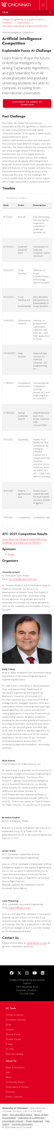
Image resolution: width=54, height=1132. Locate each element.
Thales (11, 554)
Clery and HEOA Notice (21, 1114)
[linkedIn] (42, 973)
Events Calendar (14, 1096)
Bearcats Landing (14, 1053)
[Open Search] (43, 5)
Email (8, 1024)
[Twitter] (19, 973)
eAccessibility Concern (13, 1121)
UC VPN (9, 1048)
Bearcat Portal (13, 1034)
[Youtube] (35, 973)
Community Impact (15, 1082)
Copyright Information (22, 1124)
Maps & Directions (15, 1067)
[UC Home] (16, 5)
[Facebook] (12, 973)
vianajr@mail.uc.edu (36, 942)
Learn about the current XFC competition (27, 103)
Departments (23, 22)
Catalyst (10, 1029)
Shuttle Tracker (13, 1039)
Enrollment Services (16, 1019)
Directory (10, 1091)
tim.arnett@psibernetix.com (23, 579)
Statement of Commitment (31, 1117)
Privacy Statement (34, 1121)
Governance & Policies (17, 1086)
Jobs (8, 1072)
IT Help (9, 1044)
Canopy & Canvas (15, 1014)
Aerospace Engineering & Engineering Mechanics (25, 26)
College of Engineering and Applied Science (23, 19)
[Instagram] (27, 973)
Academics (7, 22)
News (8, 1077)
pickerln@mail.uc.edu (19, 907)
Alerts (5, 1114)
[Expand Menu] (50, 12)
